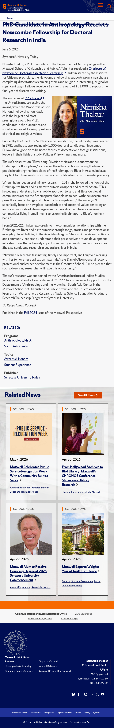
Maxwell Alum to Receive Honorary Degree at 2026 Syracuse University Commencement (28, 573)
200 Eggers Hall (99, 674)
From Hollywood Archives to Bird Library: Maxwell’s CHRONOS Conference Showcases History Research (82, 476)
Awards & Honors (16, 359)
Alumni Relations (48, 666)
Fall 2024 (30, 313)
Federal (35, 487)
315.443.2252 (99, 683)
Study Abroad (92, 492)
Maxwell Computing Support (55, 671)
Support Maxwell (48, 661)
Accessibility (35, 712)
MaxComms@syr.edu (40, 618)
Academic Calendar (19, 712)
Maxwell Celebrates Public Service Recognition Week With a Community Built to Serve (29, 473)
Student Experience (17, 365)
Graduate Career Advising (19, 671)
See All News (88, 395)
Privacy (87, 712)
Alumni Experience (20, 487)
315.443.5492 (69, 618)
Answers (9, 661)
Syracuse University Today (22, 377)
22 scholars (33, 98)
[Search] (109, 6)
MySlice (78, 712)
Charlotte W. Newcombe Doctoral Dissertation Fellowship (54, 70)
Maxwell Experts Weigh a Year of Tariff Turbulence (80, 568)
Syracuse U (97, 712)
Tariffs (97, 581)
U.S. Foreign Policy (72, 585)
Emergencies (48, 712)
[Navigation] (100, 6)
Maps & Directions (64, 712)
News (10, 18)
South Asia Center (16, 346)
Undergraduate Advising (18, 666)
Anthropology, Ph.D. (18, 340)
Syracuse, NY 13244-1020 (92, 678)
